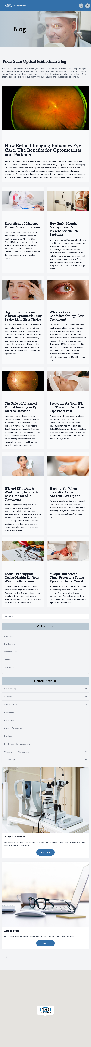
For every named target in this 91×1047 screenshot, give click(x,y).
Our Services (10, 644)
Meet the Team (10, 652)
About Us (8, 636)
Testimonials (9, 659)
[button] (1, 5)
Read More (45, 852)
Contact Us (9, 667)
